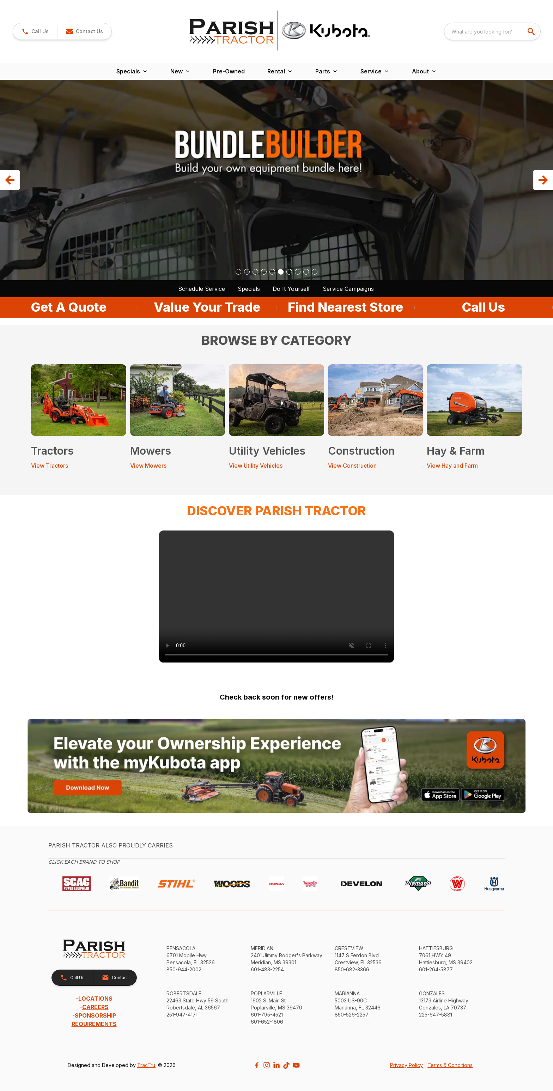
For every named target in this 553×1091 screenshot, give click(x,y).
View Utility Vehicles (255, 465)
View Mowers (148, 465)
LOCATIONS (95, 998)
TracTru (146, 1065)
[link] (35, 31)
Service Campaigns (348, 288)
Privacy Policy (406, 1065)
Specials (249, 288)
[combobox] (492, 31)
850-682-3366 (352, 969)
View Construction (352, 465)
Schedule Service (201, 288)
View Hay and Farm (452, 465)
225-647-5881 (435, 1015)
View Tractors (49, 465)
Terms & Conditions (450, 1065)
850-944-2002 (183, 969)
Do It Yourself (291, 288)
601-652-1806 (267, 1022)
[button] (84, 31)
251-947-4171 (182, 1015)
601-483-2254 (267, 969)
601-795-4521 (267, 1015)
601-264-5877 (436, 969)
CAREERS (95, 1007)
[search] (531, 31)
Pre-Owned (229, 71)
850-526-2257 (352, 1015)
